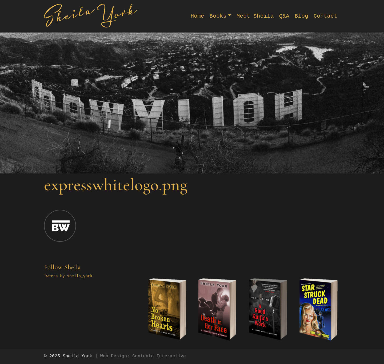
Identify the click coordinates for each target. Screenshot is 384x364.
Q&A (284, 16)
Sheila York (77, 356)
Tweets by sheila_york (68, 276)
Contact (325, 16)
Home (197, 16)
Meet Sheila (255, 16)
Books (218, 16)
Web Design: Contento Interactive (143, 356)
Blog (301, 16)
